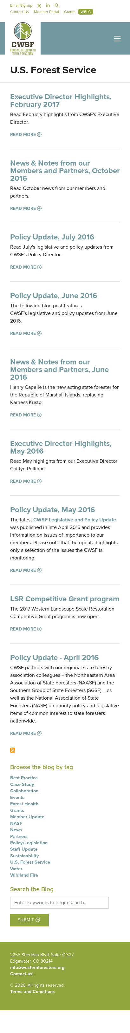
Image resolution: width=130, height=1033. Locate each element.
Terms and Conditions (32, 991)
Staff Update (23, 849)
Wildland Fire (24, 875)
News (16, 829)
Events (17, 797)
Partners (19, 836)
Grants (17, 810)
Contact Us (19, 12)
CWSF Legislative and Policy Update (74, 519)
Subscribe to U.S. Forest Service (12, 750)
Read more (26, 134)
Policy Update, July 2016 (52, 237)
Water (16, 868)
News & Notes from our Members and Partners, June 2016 (59, 369)
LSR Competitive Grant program (64, 599)
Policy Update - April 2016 (54, 657)
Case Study (22, 784)
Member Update (27, 816)
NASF (16, 823)
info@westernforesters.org (37, 967)
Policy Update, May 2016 (52, 509)
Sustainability (24, 855)
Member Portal (46, 12)
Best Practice (24, 777)
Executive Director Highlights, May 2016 (61, 447)
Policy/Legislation (29, 842)
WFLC (86, 12)
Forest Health (24, 803)
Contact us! (22, 974)
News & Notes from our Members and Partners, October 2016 (65, 170)
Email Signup (21, 5)
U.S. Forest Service (30, 862)
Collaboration (24, 790)
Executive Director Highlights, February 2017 (61, 100)
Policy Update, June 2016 (53, 295)
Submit (29, 920)
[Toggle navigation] (116, 38)
